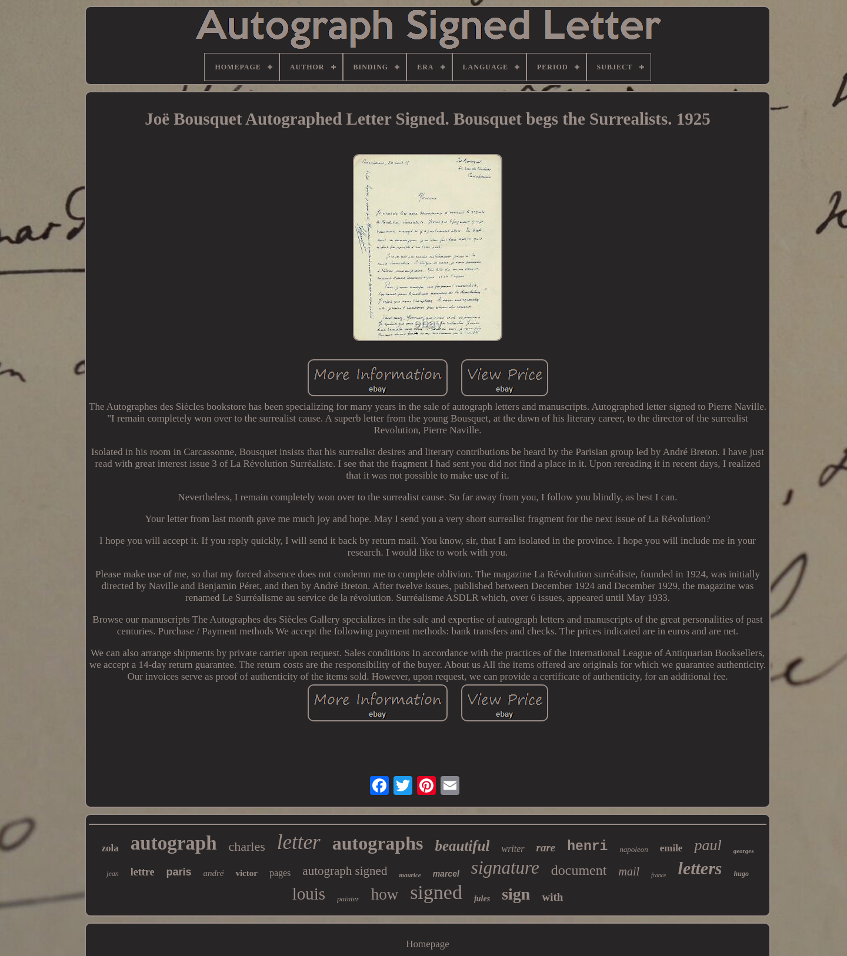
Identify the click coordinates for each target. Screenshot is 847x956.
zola (110, 848)
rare (546, 847)
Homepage (427, 944)
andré (213, 873)
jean (112, 874)
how (385, 894)
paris (178, 872)
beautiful (462, 846)
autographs (378, 843)
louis (308, 893)
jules (482, 898)
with (552, 897)
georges (743, 850)
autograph (174, 843)
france (658, 875)
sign (516, 894)
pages (280, 873)
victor (246, 873)
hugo (741, 874)
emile (671, 848)
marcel (446, 873)
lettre (143, 872)
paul (707, 845)
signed (436, 892)
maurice (410, 874)
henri (587, 846)
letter (299, 842)
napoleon (633, 849)
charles (247, 846)
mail (628, 871)
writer (512, 849)
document (579, 870)
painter (348, 898)
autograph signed (344, 871)
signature (505, 867)
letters (700, 868)
